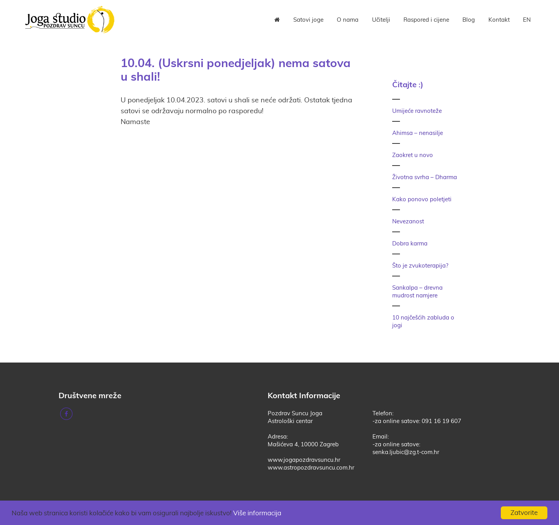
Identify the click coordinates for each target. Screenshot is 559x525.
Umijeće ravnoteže (417, 111)
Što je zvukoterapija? (420, 266)
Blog (468, 20)
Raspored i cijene (426, 20)
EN (527, 20)
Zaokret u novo (412, 155)
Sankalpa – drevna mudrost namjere (417, 292)
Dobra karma (409, 244)
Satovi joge (308, 20)
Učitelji (381, 20)
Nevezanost (408, 222)
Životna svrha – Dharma (424, 177)
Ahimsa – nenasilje (417, 133)
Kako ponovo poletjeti (422, 199)
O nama (347, 20)
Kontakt (499, 20)
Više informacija (257, 513)
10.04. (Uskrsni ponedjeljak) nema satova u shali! (236, 69)
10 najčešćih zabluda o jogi (423, 321)
